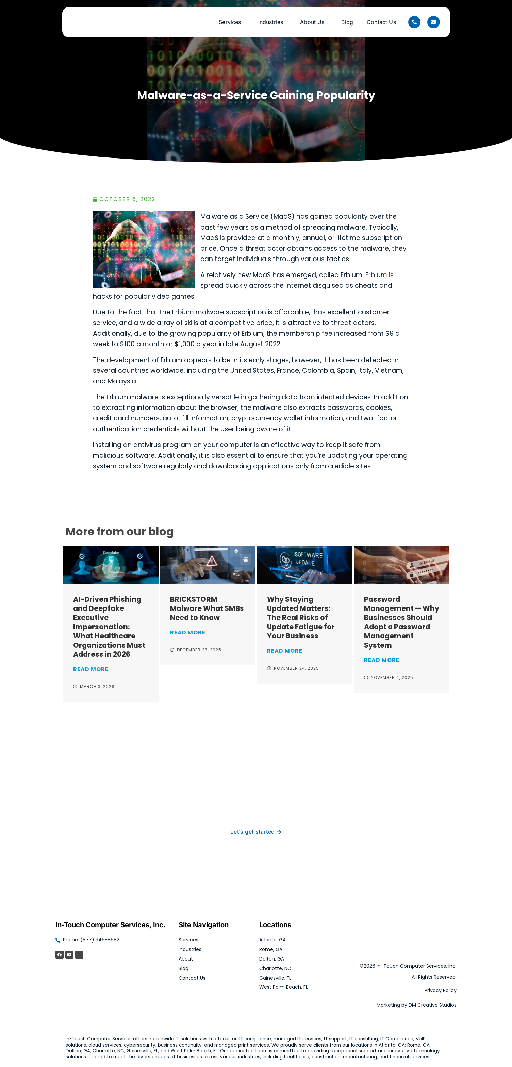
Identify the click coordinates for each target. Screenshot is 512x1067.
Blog (347, 22)
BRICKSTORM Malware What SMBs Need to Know (207, 608)
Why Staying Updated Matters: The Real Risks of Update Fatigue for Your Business (301, 617)
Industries (272, 22)
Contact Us (381, 22)
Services (231, 22)
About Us (314, 22)
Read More (91, 669)
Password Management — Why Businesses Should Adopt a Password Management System (401, 622)
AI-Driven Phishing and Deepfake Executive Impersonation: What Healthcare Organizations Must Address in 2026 (109, 626)
